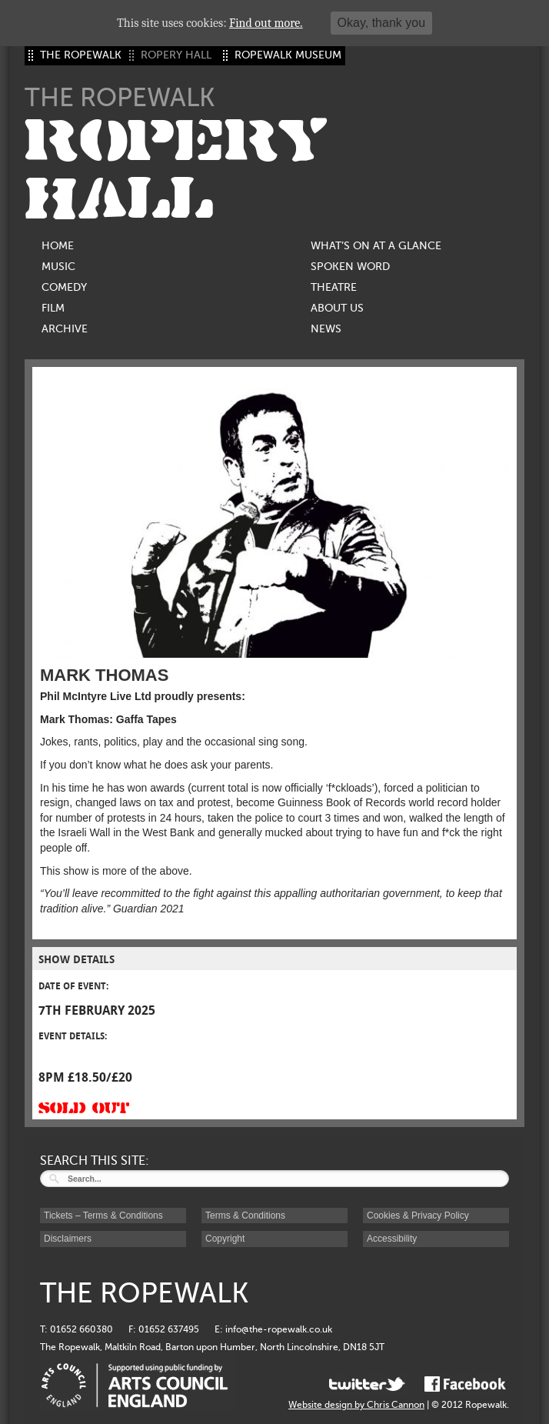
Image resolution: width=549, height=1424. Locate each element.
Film (53, 308)
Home (58, 246)
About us (337, 308)
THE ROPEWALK (80, 55)
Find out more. (266, 23)
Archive (65, 329)
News (326, 329)
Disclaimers (68, 1238)
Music (58, 266)
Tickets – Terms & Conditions (103, 1215)
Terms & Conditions (245, 1215)
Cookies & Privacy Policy (418, 1215)
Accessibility (392, 1238)
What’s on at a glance (376, 246)
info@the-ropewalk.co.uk (278, 1329)
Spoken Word (350, 266)
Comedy (64, 287)
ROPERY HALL (176, 170)
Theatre (334, 287)
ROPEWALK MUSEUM (288, 55)
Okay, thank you (381, 22)
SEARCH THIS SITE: (94, 1161)
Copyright (225, 1238)
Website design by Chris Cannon (356, 1404)
